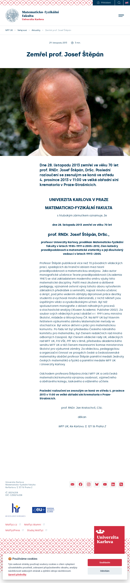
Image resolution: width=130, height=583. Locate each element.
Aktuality (36, 30)
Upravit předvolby (17, 574)
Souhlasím (105, 562)
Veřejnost (22, 30)
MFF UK (9, 30)
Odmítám (105, 571)
